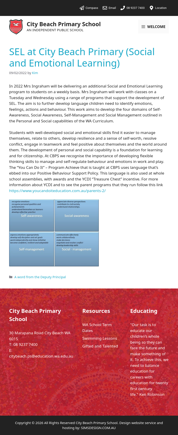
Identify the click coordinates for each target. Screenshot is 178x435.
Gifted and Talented (100, 346)
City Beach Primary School (64, 24)
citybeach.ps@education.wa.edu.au (41, 356)
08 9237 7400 (25, 344)
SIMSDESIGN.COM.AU (98, 427)
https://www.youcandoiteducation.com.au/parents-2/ (57, 190)
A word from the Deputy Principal (40, 277)
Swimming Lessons (99, 338)
